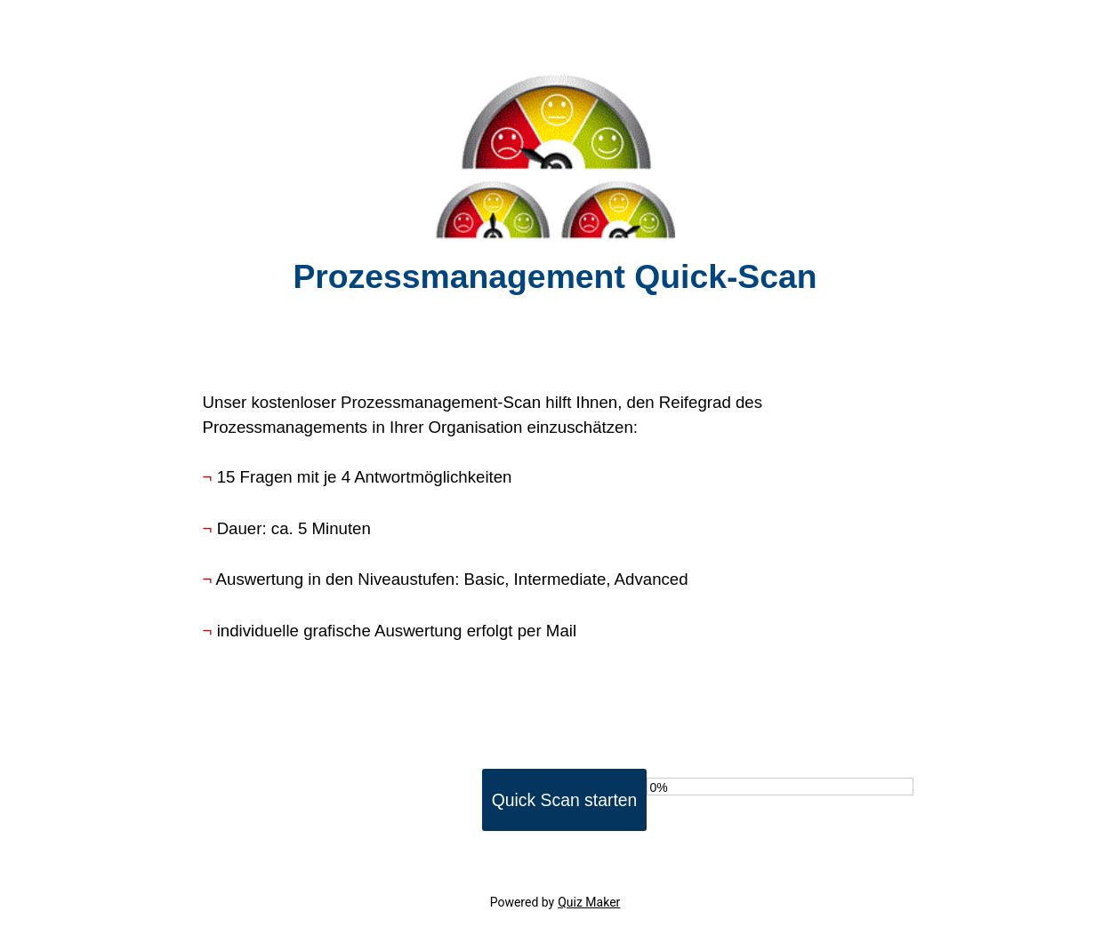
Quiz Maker (589, 902)
